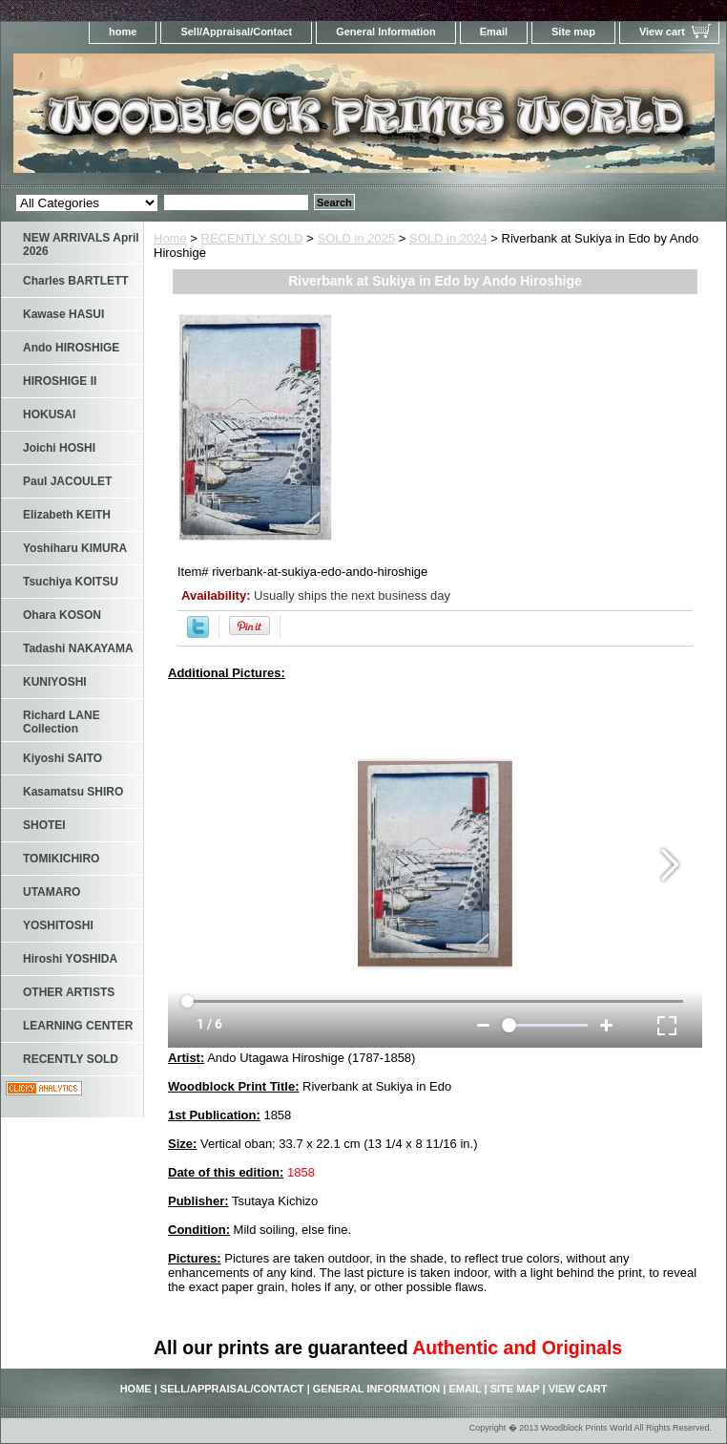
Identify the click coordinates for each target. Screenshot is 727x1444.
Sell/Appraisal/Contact (236, 31)
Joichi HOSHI (59, 448)
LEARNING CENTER (78, 1025)
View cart (662, 31)
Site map (573, 31)
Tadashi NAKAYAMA (78, 648)
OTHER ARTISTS (68, 992)
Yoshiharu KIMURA (75, 548)
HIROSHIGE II (59, 381)
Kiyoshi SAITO (62, 758)
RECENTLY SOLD (252, 238)
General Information (386, 31)
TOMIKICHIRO (61, 858)
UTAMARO (51, 892)
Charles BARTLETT (76, 280)
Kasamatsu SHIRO (73, 791)
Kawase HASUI (63, 314)
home (122, 31)
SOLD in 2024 (448, 238)
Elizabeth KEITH (67, 514)
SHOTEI (44, 825)
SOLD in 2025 (357, 238)
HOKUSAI (49, 414)
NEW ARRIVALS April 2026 (81, 244)
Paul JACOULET (67, 481)
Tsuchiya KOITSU (70, 581)
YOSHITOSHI (58, 925)
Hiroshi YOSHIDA (70, 959)
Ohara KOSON (62, 615)
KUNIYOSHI (55, 682)
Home (170, 238)
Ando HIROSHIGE (71, 347)
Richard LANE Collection (61, 722)
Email (494, 31)
